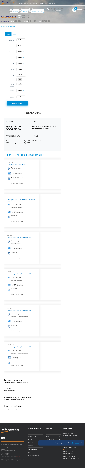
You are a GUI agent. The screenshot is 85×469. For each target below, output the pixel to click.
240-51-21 (30, 21)
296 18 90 (14, 252)
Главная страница (5, 26)
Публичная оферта (5, 454)
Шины (8, 34)
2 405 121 (14, 289)
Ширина (11, 40)
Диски (14, 34)
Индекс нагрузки (11, 85)
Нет (20, 79)
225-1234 (23, 15)
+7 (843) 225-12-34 (17, 177)
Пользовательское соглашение (7, 453)
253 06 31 (14, 216)
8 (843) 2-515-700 (56, 8)
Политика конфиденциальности (8, 451)
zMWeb (18, 457)
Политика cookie (4, 455)
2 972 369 (14, 325)
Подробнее (75, 443)
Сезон (12, 57)
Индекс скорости (11, 92)
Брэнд (12, 69)
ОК (81, 443)
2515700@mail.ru (37, 140)
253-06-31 (16, 21)
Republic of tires (12, 430)
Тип (13, 63)
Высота (12, 46)
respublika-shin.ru (68, 438)
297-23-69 (44, 21)
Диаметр (11, 51)
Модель (12, 97)
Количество (11, 79)
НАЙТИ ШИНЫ (17, 103)
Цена (12, 75)
